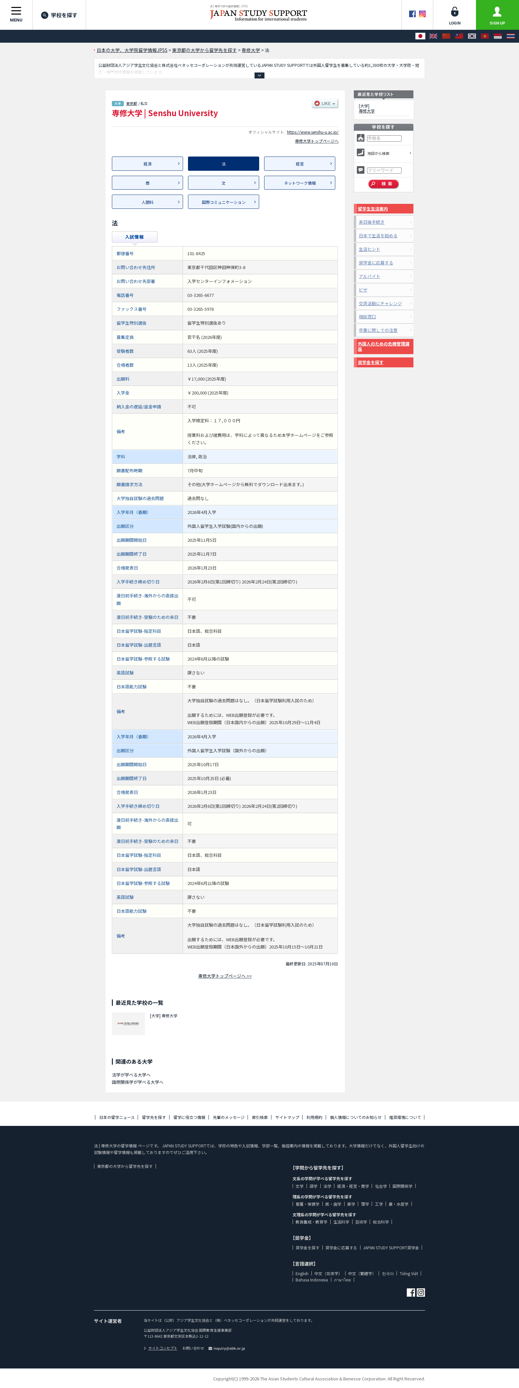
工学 (379, 1204)
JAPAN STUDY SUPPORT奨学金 (391, 1247)
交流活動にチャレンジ (380, 303)
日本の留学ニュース (117, 1117)
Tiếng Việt (409, 1273)
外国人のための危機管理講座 (383, 346)
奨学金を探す (371, 362)
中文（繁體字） (362, 1273)
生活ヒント (369, 249)
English (302, 1273)
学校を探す (59, 15)
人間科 (148, 202)
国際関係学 (402, 1186)
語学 (313, 1186)
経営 (300, 163)
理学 (365, 1204)
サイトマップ (287, 1117)
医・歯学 (333, 1204)
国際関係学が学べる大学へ (138, 1082)
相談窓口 (367, 316)
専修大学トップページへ (317, 141)
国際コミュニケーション (224, 202)
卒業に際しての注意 (378, 330)
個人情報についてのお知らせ (356, 1117)
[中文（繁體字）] (459, 36)
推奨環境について (405, 1117)
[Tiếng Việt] (485, 36)
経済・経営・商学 (353, 1186)
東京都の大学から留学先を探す (125, 1166)
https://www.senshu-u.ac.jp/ (313, 132)
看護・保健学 (307, 1204)
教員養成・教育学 (311, 1222)
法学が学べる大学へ (131, 1075)
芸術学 (361, 1222)
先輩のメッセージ (229, 1117)
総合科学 (381, 1222)
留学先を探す (154, 1117)
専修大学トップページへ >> (225, 976)
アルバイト (369, 276)
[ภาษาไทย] (511, 36)
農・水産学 (398, 1204)
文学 (300, 1186)
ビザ (363, 290)
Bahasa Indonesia (312, 1279)
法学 (327, 1186)
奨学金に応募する (376, 262)
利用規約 (314, 1117)
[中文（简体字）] (446, 36)
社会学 (381, 1186)
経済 (148, 163)
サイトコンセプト (160, 1348)
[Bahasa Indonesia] (498, 36)
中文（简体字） (328, 1273)
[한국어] (472, 36)
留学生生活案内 (373, 209)
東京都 (131, 103)
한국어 (388, 1273)
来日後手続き (372, 222)
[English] (433, 36)
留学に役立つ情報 (189, 1117)
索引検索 (260, 1117)
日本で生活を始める (378, 235)
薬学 (351, 1204)
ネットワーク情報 (300, 183)
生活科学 (341, 1222)
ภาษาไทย (342, 1279)
